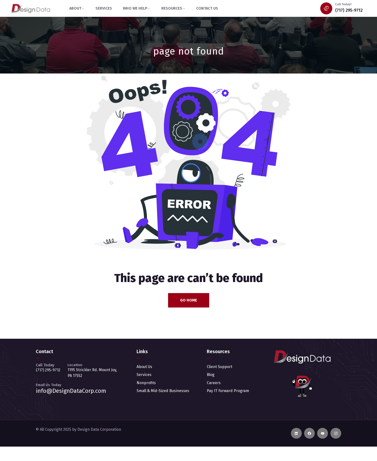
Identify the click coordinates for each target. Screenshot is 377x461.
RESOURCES (171, 8)
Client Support (219, 366)
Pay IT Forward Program (228, 390)
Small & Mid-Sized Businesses (163, 390)
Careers (214, 383)
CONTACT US (207, 8)
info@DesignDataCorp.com (71, 390)
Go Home (188, 300)
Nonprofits (146, 383)
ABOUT (75, 8)
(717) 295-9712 (349, 10)
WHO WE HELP (135, 8)
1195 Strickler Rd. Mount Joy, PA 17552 (92, 373)
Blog (210, 374)
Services (144, 374)
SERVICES (103, 8)
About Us (144, 366)
